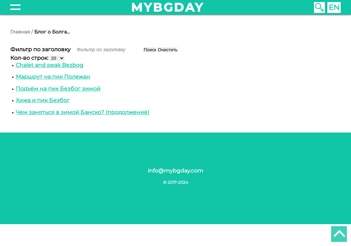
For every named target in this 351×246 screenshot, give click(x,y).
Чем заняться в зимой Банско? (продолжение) (82, 112)
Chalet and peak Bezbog (49, 65)
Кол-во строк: (30, 58)
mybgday (167, 7)
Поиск (150, 49)
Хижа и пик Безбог (43, 100)
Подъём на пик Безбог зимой (58, 88)
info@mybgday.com (175, 170)
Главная (20, 32)
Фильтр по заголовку (41, 49)
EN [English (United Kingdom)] (334, 7)
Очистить (168, 49)
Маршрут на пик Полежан (53, 76)
